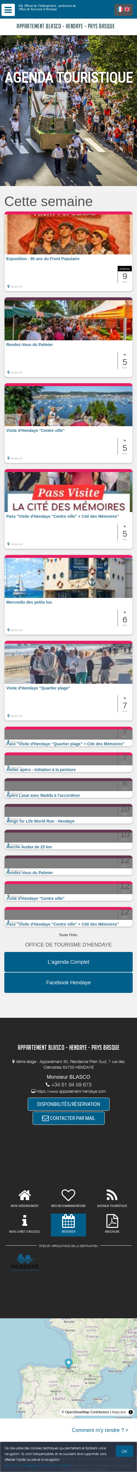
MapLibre (119, 1412)
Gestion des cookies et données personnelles (38, 1465)
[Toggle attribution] (130, 1412)
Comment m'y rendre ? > (100, 1430)
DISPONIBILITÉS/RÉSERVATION (68, 1104)
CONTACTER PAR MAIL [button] (68, 1118)
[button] (68, 251)
